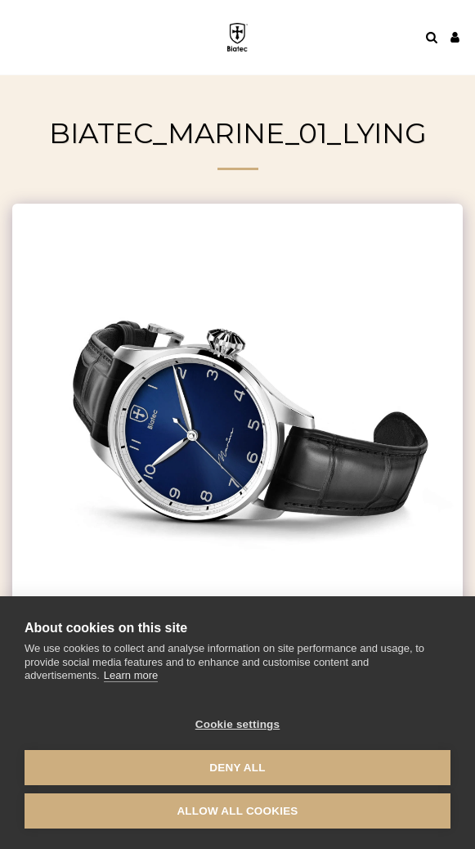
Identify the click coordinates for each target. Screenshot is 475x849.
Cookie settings (237, 724)
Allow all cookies (237, 811)
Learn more (131, 675)
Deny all (237, 767)
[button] (18, 36)
